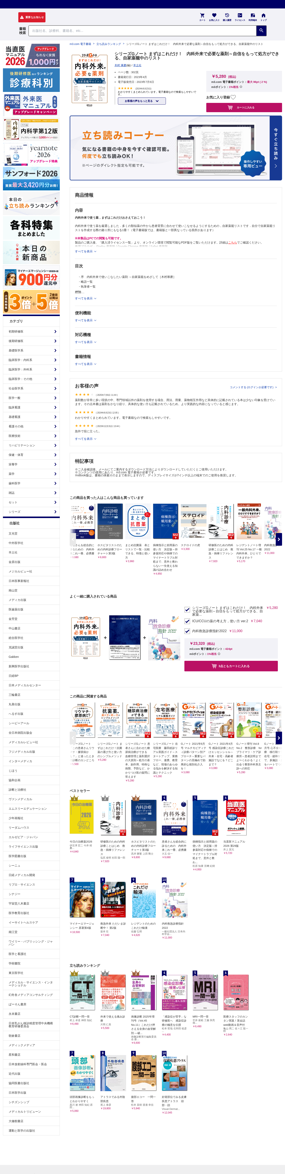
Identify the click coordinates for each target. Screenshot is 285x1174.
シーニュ (14, 865)
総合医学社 (16, 638)
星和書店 (14, 1054)
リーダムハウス (19, 827)
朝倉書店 (14, 1035)
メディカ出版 (17, 600)
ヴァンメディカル (20, 799)
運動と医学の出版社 (22, 1130)
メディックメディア (22, 1045)
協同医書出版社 (19, 1083)
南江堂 (13, 932)
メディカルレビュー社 (23, 742)
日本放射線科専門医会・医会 (28, 1064)
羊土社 (13, 552)
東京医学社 (16, 973)
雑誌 (12, 492)
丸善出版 (14, 704)
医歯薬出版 (16, 609)
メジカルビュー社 (20, 571)
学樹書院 (14, 963)
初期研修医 (16, 331)
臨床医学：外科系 (20, 369)
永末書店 (14, 1013)
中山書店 (14, 628)
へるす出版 (16, 713)
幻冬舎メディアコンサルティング (31, 994)
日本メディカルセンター (25, 685)
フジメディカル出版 (22, 751)
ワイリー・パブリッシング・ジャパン (31, 943)
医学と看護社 (17, 954)
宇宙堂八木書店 (19, 903)
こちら (232, 242)
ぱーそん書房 (17, 1004)
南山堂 (13, 590)
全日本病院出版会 (20, 732)
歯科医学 (14, 483)
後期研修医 (16, 341)
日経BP (14, 675)
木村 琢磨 (120, 65)
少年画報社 (16, 818)
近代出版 (14, 1073)
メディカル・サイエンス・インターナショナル (31, 984)
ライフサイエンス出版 (23, 846)
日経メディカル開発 (22, 875)
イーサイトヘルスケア (23, 922)
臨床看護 (14, 407)
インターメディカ (20, 761)
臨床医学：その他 (20, 379)
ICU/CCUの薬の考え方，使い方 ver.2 (220, 621)
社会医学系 (16, 388)
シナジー (14, 894)
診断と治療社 (17, 789)
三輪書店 (14, 694)
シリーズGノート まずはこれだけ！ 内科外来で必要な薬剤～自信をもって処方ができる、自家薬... (227, 611)
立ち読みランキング (108, 44)
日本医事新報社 (19, 581)
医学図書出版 (17, 856)
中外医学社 (16, 543)
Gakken (14, 656)
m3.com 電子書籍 (80, 44)
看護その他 (16, 426)
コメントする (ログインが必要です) (252, 387)
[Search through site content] (142, 31)
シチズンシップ (19, 1102)
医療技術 (14, 436)
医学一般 (14, 398)
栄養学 (13, 464)
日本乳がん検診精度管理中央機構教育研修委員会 (31, 1025)
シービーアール (19, 723)
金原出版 (14, 562)
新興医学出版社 (19, 666)
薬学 (12, 473)
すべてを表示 (84, 438)
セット (13, 502)
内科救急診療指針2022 (209, 631)
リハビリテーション (22, 445)
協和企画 (14, 780)
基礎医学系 (16, 350)
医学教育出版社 (19, 913)
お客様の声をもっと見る (139, 101)
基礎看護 (14, 417)
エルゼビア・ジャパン (23, 837)
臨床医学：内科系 (20, 360)
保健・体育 (16, 454)
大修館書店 (16, 1121)
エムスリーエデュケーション (28, 808)
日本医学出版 (17, 1092)
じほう (13, 770)
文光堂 (13, 533)
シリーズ (14, 511)
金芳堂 (13, 619)
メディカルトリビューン (25, 1111)
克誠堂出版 (16, 647)
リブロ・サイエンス (22, 884)
